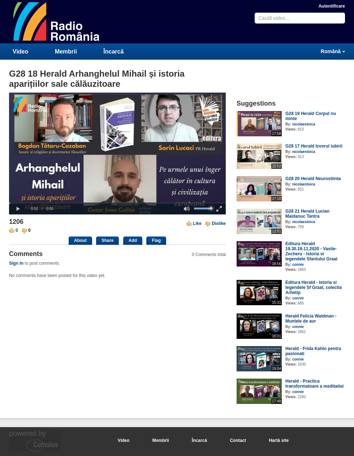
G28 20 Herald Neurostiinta (313, 178)
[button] (18, 209)
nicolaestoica (303, 124)
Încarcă (113, 51)
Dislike (219, 223)
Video (20, 51)
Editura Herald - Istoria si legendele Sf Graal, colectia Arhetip (313, 287)
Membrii (66, 51)
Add (133, 240)
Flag (156, 240)
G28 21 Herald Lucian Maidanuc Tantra (307, 214)
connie (298, 265)
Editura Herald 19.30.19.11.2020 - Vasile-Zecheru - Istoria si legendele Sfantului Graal (311, 251)
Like (197, 223)
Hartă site (279, 440)
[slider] (117, 203)
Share (107, 240)
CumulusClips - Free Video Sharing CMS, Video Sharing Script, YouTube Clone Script (56, 21)
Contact (238, 440)
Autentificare (332, 6)
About (80, 240)
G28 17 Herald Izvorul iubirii (313, 146)
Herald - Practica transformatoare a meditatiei (314, 384)
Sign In (16, 263)
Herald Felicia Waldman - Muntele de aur (311, 319)
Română (331, 51)
